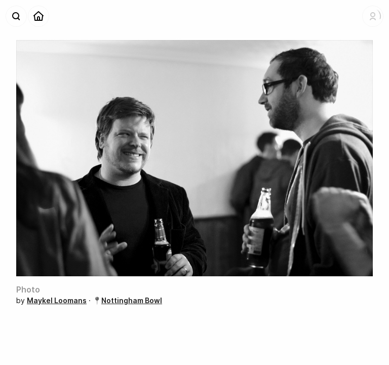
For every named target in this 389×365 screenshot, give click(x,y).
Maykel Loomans (57, 300)
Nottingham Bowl (131, 300)
